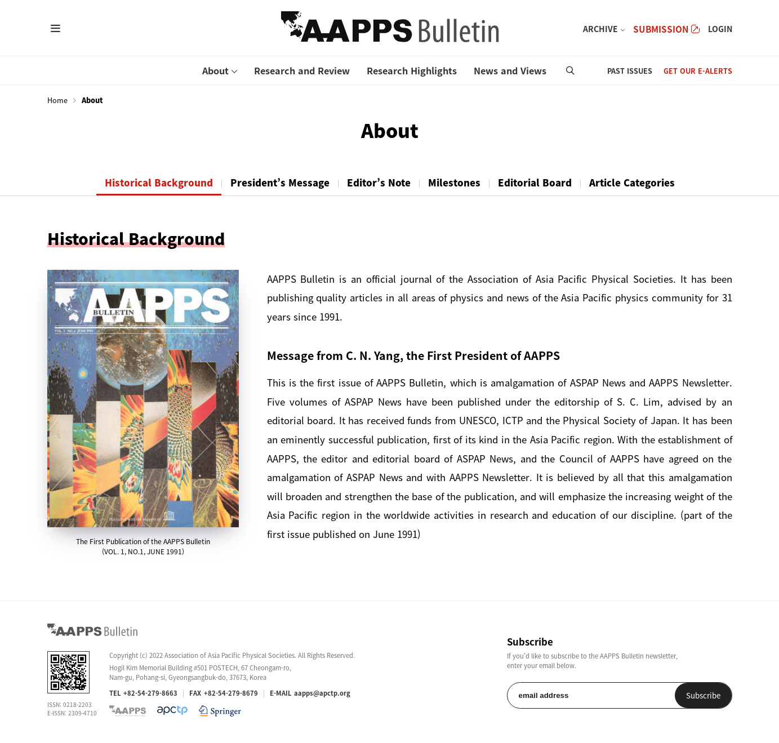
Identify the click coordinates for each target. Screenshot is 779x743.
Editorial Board (535, 182)
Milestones (454, 182)
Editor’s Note (379, 182)
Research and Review (302, 70)
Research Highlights (412, 70)
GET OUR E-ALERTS (698, 70)
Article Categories (632, 182)
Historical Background (159, 182)
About (215, 70)
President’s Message (280, 182)
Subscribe (703, 695)
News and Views (510, 70)
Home (57, 100)
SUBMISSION (666, 29)
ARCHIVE (600, 28)
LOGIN (720, 28)
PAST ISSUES (629, 70)
